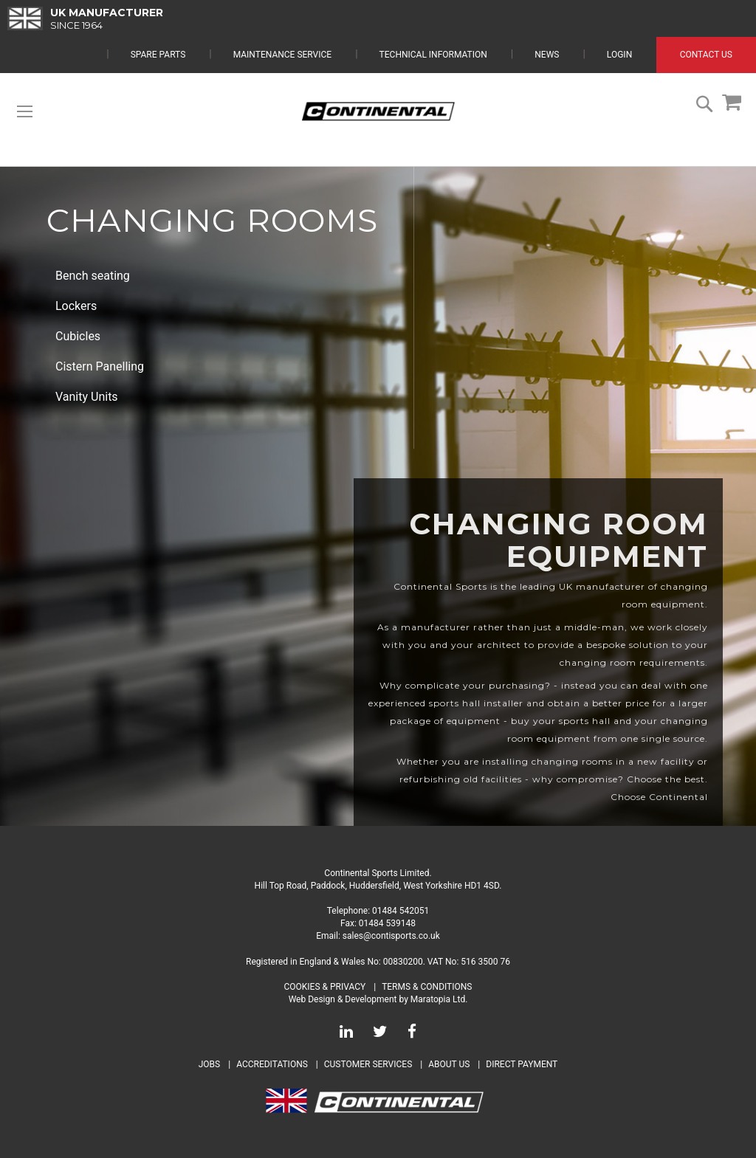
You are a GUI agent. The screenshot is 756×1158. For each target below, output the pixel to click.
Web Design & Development (343, 999)
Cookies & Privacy (325, 987)
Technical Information (433, 54)
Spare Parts (158, 54)
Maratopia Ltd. (439, 999)
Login (619, 54)
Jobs (209, 1064)
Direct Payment (521, 1064)
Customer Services (368, 1064)
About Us (450, 1064)
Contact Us (706, 54)
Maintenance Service (282, 54)
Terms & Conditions (427, 987)
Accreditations (272, 1064)
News (547, 54)
